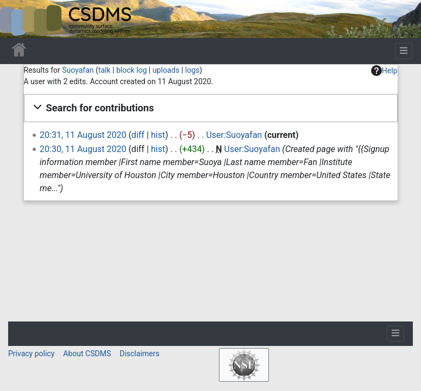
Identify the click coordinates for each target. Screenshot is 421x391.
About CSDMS (87, 353)
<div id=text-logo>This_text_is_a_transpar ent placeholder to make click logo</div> (17, 19)
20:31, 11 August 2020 (83, 135)
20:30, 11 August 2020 (83, 149)
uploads (166, 70)
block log (131, 70)
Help (384, 70)
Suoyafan (77, 70)
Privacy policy (31, 353)
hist (158, 135)
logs (192, 70)
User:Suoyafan (234, 135)
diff (137, 135)
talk (104, 70)
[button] (210, 108)
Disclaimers (139, 353)
